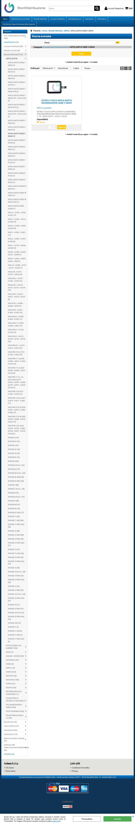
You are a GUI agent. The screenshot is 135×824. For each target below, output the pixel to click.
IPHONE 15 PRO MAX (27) (16, 600)
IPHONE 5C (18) (14, 451)
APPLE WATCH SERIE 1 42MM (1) (16, 72)
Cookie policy (56, 821)
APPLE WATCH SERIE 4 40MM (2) (16, 123)
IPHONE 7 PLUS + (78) (16, 490)
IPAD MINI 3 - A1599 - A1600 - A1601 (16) (16, 325)
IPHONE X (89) (13, 502)
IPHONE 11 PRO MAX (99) (16, 527)
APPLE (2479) (11, 60)
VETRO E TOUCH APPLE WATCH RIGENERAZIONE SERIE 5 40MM (56, 103)
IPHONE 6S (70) (14, 470)
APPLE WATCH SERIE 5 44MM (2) (16, 143)
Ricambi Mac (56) (10, 723)
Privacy (75, 772)
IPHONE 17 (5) (13, 628)
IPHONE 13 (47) (14, 551)
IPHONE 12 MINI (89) (16, 536)
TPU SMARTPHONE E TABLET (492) (14, 707)
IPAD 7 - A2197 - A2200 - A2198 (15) (17, 248)
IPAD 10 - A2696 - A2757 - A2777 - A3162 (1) (17, 268)
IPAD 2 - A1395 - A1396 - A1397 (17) (17, 215)
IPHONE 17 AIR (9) (15, 632)
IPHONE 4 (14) (13, 439)
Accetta (117, 819)
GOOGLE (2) (10, 685)
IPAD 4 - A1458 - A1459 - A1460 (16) (17, 228)
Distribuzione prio (74, 19)
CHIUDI (133, 816)
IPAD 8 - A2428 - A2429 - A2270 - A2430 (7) (17, 254)
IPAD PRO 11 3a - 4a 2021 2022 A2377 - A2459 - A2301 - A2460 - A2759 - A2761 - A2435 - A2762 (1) (17, 383)
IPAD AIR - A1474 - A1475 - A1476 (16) (15, 274)
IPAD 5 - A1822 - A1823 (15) (16, 235)
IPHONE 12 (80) (14, 532)
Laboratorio (89, 19)
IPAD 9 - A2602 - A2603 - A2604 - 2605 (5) (17, 261)
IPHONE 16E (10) (14, 625)
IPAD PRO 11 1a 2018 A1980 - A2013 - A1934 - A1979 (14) (17, 363)
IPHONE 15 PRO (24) (15, 592)
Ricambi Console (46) (12, 52)
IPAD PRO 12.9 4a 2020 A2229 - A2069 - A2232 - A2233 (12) (17, 420)
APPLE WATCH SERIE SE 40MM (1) (17, 189)
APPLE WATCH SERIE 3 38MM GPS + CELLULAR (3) (17, 99)
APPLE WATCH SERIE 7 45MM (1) (16, 169)
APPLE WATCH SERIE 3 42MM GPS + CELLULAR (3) (17, 115)
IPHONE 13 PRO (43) (15, 559)
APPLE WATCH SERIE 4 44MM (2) (16, 129)
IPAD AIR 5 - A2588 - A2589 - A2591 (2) (15, 306)
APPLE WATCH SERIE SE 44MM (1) (17, 195)
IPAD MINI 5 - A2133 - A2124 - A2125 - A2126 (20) (16, 340)
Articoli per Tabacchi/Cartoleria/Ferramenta (19, 25)
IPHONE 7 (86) (13, 486)
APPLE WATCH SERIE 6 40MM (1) (16, 149)
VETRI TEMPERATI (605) (15, 713)
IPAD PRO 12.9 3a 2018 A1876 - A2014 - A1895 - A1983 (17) (17, 411)
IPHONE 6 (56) (13, 463)
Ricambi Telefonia (40, 19)
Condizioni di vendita (81, 769)
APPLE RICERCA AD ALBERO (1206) (13, 648)
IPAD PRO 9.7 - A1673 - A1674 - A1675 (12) (16, 348)
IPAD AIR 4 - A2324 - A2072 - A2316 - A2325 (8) (16, 298)
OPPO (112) (10, 669)
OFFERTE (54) (9, 756)
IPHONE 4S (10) (14, 443)
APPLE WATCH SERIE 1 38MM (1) (16, 65)
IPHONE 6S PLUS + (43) (16, 474)
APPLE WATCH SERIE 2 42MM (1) (16, 85)
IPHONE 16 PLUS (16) (16, 614)
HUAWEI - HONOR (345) (15, 657)
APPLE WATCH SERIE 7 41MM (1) (16, 162)
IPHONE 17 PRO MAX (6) (16, 641)
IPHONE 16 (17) (14, 606)
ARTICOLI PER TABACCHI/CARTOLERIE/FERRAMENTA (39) (16, 749)
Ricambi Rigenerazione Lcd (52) (14, 718)
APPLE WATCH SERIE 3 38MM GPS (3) (16, 91)
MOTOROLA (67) (12, 661)
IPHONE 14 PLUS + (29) (16, 573)
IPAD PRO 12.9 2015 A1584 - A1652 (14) (15, 394)
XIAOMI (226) (11, 689)
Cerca (46, 44)
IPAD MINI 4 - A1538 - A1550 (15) (16, 332)
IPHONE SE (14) (14, 459)
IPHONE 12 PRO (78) (15, 540)
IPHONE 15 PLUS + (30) (16, 595)
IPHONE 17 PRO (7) (15, 636)
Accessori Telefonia (57, 19)
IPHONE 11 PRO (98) (15, 522)
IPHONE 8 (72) (13, 494)
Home (5, 19)
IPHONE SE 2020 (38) (16, 478)
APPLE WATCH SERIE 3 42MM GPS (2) (16, 107)
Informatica (101, 19)
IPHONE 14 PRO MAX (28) (16, 582)
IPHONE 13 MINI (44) (16, 555)
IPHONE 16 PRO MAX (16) (16, 619)
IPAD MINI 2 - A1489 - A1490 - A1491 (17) (16, 319)
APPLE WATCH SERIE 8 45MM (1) (16, 182)
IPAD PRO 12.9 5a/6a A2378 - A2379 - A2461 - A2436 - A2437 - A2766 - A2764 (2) (17, 431)
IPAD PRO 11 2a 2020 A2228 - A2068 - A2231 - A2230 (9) (17, 372)
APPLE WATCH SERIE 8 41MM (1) (16, 175)
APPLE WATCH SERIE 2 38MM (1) (16, 78)
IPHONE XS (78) (14, 510)
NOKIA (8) (10, 665)
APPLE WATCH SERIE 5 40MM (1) (16, 136)
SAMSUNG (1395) (12, 681)
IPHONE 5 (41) (13, 447)
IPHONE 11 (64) (14, 518)
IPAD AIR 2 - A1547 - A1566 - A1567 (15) (15, 281)
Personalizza (87, 819)
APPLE (66, 49)
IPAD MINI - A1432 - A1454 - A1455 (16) (15, 312)
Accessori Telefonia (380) (13, 48)
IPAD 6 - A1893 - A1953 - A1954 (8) (17, 241)
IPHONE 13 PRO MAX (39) (16, 564)
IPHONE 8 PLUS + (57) (16, 498)
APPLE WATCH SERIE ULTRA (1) (16, 208)
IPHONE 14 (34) (14, 569)
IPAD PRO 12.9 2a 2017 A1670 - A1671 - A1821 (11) (16, 402)
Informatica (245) (10, 731)
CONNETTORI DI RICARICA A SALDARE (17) (16, 701)
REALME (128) (11, 677)
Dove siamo (10, 772)
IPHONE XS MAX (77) (16, 514)
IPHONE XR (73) (14, 506)
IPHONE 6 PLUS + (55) (16, 466)
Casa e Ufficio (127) (11, 727)
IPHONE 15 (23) (14, 588)
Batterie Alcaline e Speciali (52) (14, 741)
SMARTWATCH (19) (11, 44)
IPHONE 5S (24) (14, 455)
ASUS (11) (9, 653)
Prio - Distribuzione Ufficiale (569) (14, 38)
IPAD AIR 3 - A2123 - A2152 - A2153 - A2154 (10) (16, 289)
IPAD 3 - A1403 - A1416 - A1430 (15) (17, 221)
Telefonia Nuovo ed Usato (20, 19)
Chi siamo (10, 769)
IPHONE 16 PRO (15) (15, 610)
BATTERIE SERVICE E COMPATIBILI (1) (14, 694)
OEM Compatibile (44, 109)
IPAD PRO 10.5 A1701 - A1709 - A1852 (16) (16, 354)
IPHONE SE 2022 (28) (16, 482)
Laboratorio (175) (11, 736)
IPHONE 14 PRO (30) (15, 577)
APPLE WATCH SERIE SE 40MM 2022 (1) (17, 202)
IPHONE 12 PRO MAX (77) (16, 545)
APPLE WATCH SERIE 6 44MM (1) (16, 156)
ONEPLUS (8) (11, 673)
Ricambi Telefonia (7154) (13, 56)
